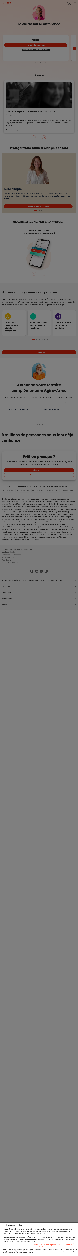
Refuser (35, 1245)
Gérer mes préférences (52, 1245)
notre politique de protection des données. (20, 1253)
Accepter (68, 1245)
